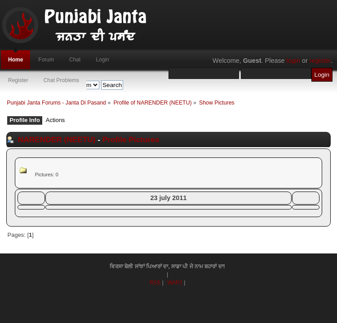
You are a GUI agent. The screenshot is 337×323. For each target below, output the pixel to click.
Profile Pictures (131, 139)
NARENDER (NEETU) (57, 139)
